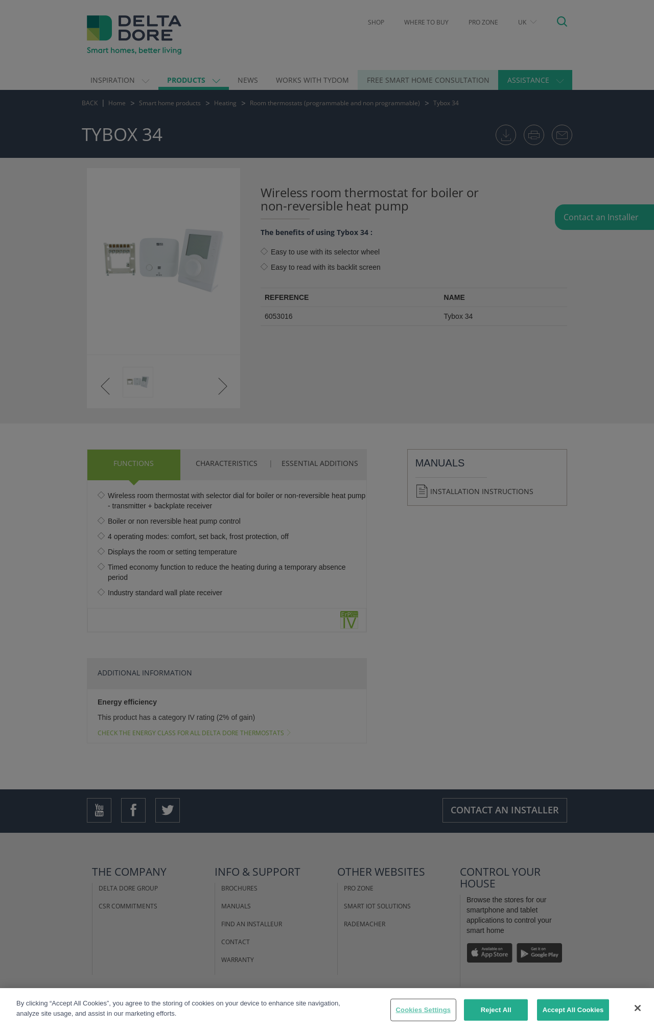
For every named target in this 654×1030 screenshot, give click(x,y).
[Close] (637, 1015)
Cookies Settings (423, 1017)
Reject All (496, 1017)
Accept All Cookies (573, 1017)
